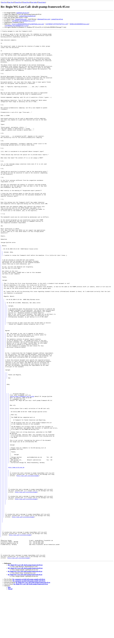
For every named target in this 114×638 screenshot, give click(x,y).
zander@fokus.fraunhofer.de (27, 16)
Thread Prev (18, 2)
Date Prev (4, 2)
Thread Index (42, 2)
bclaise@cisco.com (21, 19)
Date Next (11, 2)
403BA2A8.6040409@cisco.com (79, 24)
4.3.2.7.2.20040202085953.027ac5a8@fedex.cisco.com (28, 24)
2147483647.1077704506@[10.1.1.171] (23, 21)
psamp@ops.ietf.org (57, 19)
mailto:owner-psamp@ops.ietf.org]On (22, 425)
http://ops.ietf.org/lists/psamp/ (28, 515)
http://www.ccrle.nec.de (16, 505)
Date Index (34, 2)
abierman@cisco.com (43, 19)
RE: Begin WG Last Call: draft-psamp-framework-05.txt (25, 612)
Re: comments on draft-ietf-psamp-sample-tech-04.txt (28, 626)
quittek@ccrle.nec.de (23, 12)
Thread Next (26, 2)
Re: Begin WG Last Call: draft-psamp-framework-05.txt (25, 618)
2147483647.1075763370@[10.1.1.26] (57, 24)
